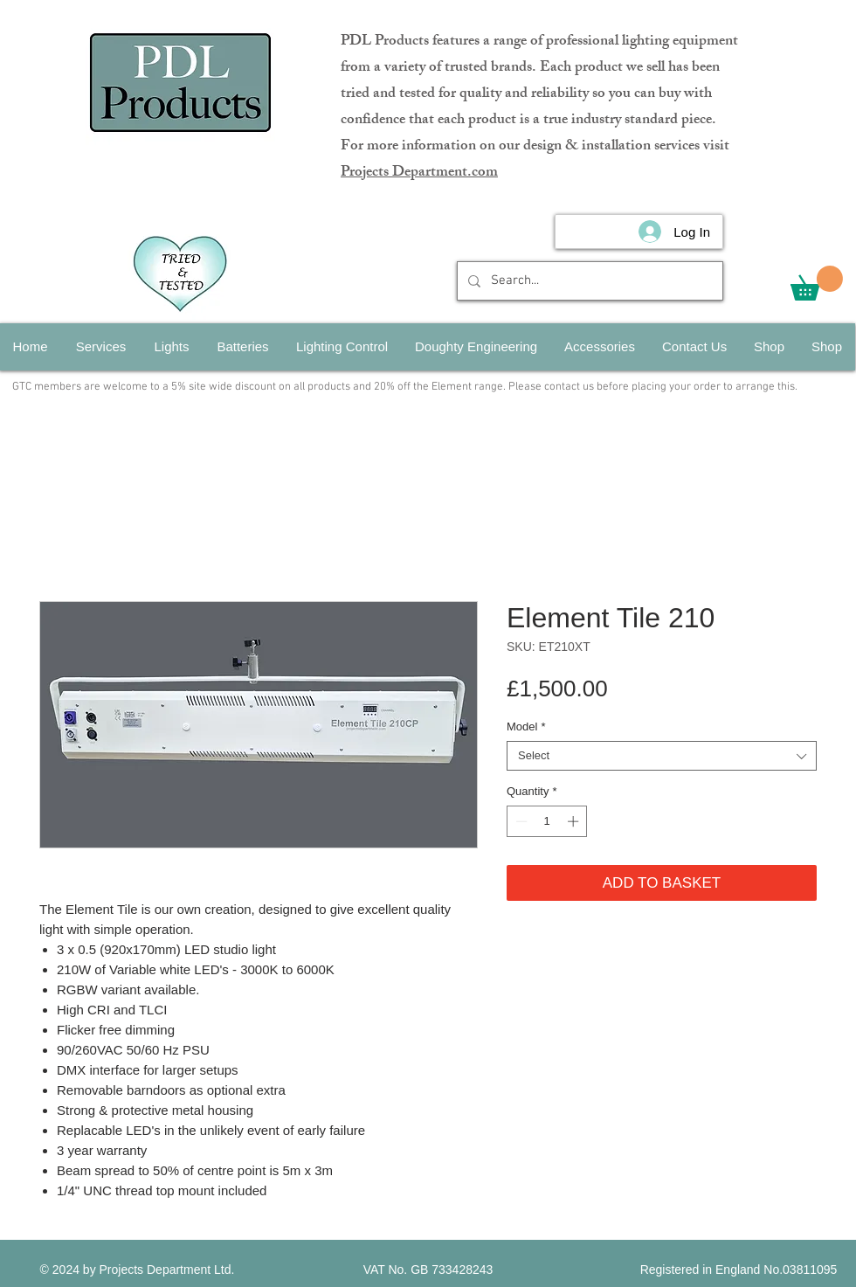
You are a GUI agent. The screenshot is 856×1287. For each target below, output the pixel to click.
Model (526, 726)
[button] (816, 283)
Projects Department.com (419, 173)
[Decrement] (519, 821)
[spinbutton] (547, 821)
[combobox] (662, 756)
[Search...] (588, 281)
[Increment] (574, 821)
